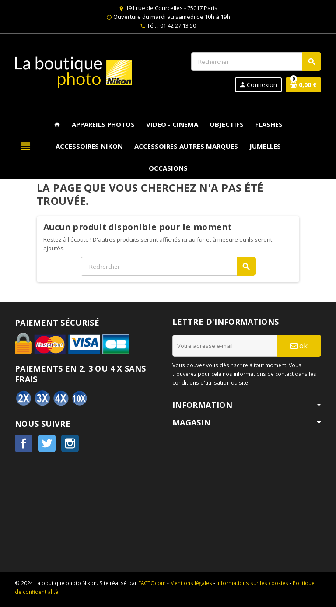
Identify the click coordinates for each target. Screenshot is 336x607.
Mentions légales (191, 582)
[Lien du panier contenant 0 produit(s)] (303, 84)
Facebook (23, 443)
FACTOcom (152, 582)
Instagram (70, 443)
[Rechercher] (256, 61)
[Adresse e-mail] (224, 346)
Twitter (47, 443)
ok (299, 345)
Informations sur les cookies (252, 582)
